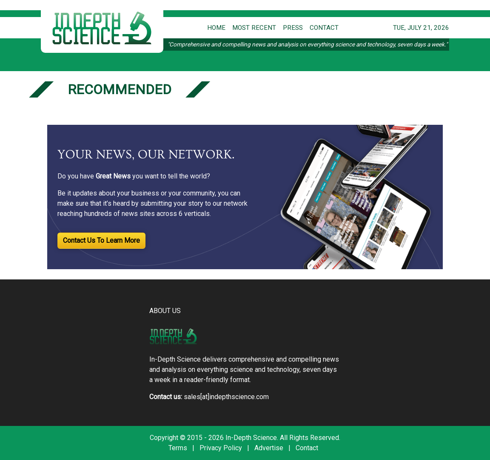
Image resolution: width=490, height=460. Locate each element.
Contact (307, 448)
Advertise (268, 448)
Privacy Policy (220, 448)
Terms (177, 448)
